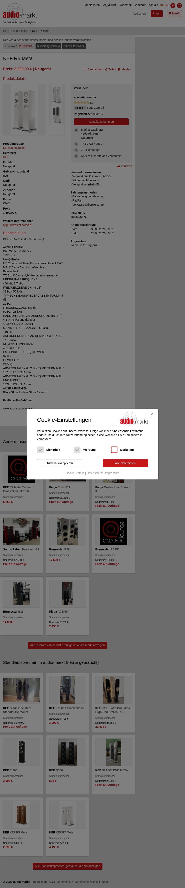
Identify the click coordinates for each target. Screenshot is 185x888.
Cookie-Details (75, 473)
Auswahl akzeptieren (59, 463)
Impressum (112, 473)
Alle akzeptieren (125, 463)
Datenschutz (95, 473)
